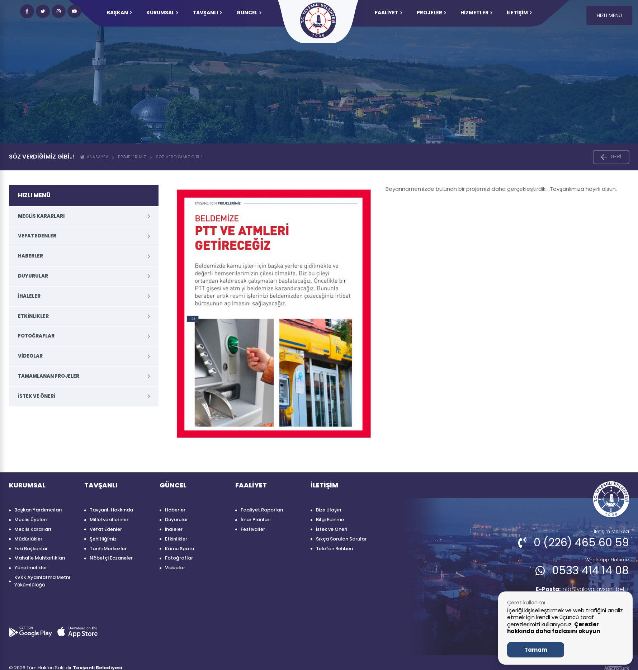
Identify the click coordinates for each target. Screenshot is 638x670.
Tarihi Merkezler (108, 548)
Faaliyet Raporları (262, 509)
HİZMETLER (476, 12)
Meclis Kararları (41, 216)
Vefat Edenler (37, 235)
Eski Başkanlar (31, 548)
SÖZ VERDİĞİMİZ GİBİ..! (179, 157)
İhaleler (29, 296)
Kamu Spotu (179, 548)
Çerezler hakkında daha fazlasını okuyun (553, 628)
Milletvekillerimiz (109, 519)
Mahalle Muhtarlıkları (39, 558)
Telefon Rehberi (334, 548)
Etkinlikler (33, 316)
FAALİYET (388, 12)
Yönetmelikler (30, 567)
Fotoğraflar (36, 335)
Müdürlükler (28, 538)
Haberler (30, 256)
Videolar (30, 356)
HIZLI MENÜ (609, 15)
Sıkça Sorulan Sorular (341, 538)
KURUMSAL (162, 12)
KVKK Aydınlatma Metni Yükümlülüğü (42, 581)
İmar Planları (256, 519)
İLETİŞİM (519, 12)
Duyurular (33, 276)
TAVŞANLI (207, 12)
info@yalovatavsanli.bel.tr (579, 589)
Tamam (535, 650)
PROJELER (431, 12)
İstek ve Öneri (36, 396)
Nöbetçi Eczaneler (111, 558)
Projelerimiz (132, 157)
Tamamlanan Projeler (48, 376)
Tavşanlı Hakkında (111, 509)
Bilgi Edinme (330, 519)
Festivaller (253, 529)
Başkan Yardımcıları (38, 509)
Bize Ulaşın (328, 509)
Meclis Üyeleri (30, 519)
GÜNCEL (248, 12)
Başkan (119, 12)
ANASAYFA (94, 157)
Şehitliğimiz (103, 538)
